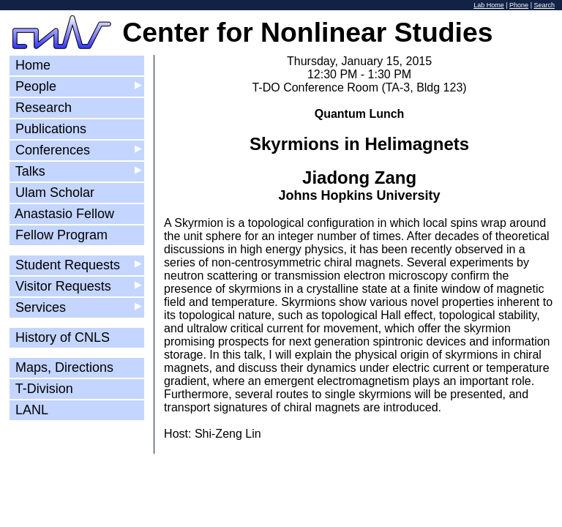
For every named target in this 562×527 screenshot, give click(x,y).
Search (544, 5)
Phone (518, 5)
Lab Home (488, 5)
